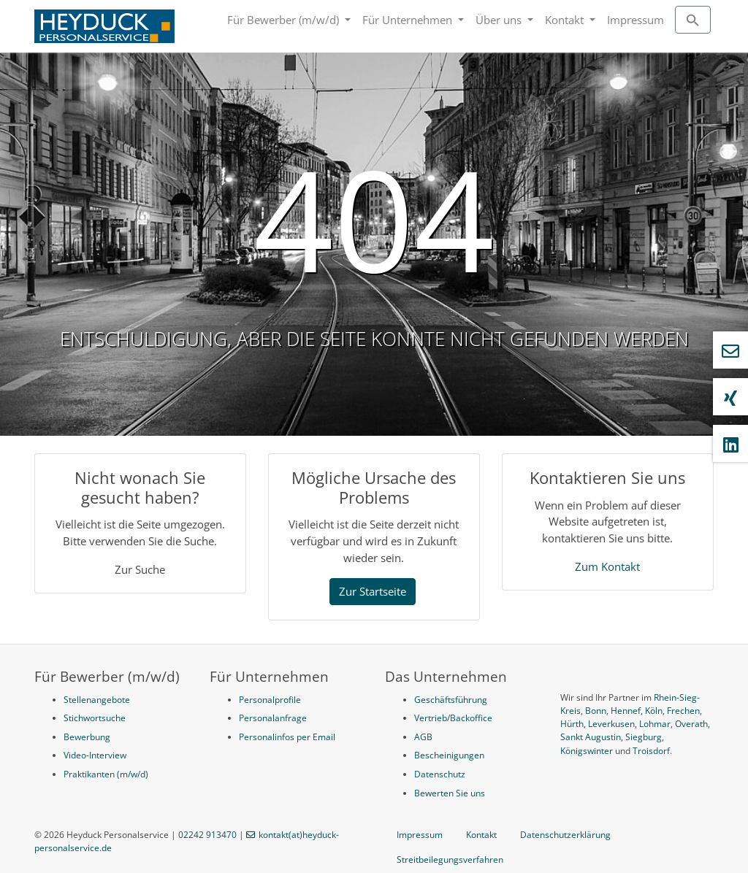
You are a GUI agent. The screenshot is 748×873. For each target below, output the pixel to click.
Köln (654, 710)
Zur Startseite (372, 591)
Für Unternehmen (408, 19)
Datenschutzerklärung (565, 834)
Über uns (500, 19)
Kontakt (566, 19)
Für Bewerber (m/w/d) (284, 19)
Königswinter (586, 751)
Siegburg (643, 737)
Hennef (626, 710)
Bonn (595, 710)
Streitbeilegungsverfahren (450, 859)
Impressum (635, 19)
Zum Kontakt (607, 566)
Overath (691, 724)
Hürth (572, 724)
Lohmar (655, 724)
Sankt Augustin (590, 737)
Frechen (683, 710)
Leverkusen (611, 724)
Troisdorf (651, 751)
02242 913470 (207, 834)
